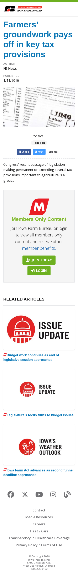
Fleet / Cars (39, 531)
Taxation (39, 143)
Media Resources (39, 517)
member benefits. (39, 248)
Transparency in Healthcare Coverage (39, 538)
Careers (39, 524)
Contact (39, 510)
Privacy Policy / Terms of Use (39, 545)
